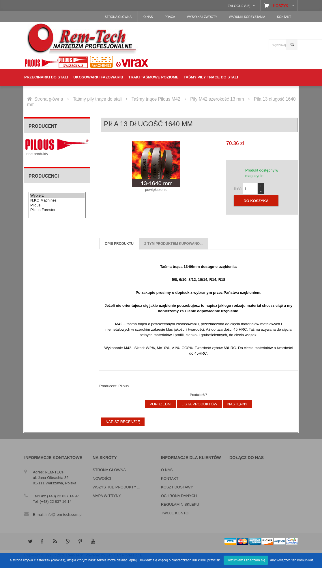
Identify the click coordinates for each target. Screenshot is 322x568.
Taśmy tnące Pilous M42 (156, 99)
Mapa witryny (107, 496)
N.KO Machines (57, 200)
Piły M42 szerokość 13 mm (217, 99)
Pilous (57, 205)
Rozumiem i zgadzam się (245, 560)
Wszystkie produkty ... (116, 487)
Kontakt (169, 478)
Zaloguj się (239, 5)
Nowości (102, 478)
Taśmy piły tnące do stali (97, 99)
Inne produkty (36, 154)
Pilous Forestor (57, 210)
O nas (167, 470)
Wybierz (57, 195)
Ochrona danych (179, 496)
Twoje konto (174, 513)
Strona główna (48, 99)
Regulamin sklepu (180, 504)
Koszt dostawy (177, 487)
